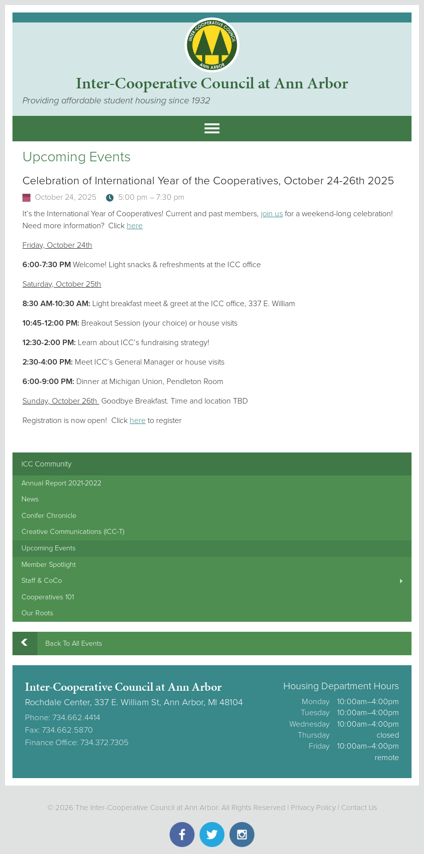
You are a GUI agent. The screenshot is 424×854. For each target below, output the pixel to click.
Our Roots (37, 613)
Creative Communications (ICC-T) (72, 531)
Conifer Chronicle (48, 515)
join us (272, 214)
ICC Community (46, 463)
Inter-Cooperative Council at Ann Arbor (212, 82)
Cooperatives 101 (47, 597)
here (135, 226)
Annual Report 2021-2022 (61, 483)
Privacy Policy (313, 807)
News (30, 499)
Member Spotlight (48, 564)
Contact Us (359, 807)
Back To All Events (73, 643)
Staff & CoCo (41, 580)
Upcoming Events (48, 548)
